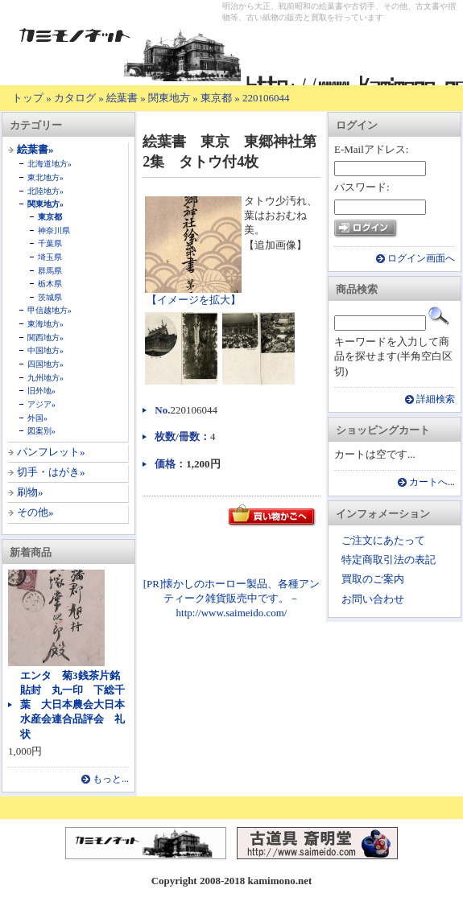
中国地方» (45, 350)
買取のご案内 (372, 579)
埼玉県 (50, 257)
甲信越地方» (49, 310)
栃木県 (50, 283)
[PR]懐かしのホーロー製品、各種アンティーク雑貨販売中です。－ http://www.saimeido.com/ (231, 598)
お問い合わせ (372, 599)
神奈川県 (54, 230)
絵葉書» (35, 149)
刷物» (30, 492)
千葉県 (50, 243)
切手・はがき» (51, 472)
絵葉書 (122, 98)
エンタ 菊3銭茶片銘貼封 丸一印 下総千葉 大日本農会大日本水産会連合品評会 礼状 (72, 704)
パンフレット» (51, 452)
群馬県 (50, 270)
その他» (35, 512)
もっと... (111, 779)
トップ (27, 98)
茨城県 (50, 297)
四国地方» (45, 364)
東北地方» (45, 177)
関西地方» (45, 337)
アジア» (41, 404)
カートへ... (432, 482)
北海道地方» (49, 163)
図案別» (41, 430)
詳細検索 (435, 399)
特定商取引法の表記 (388, 560)
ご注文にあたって (383, 540)
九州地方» (45, 377)
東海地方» (45, 323)
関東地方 (169, 98)
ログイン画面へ (421, 258)
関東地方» (45, 204)
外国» (37, 418)
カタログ (75, 98)
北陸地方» (45, 191)
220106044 (266, 98)
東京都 (216, 98)
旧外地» (41, 390)
